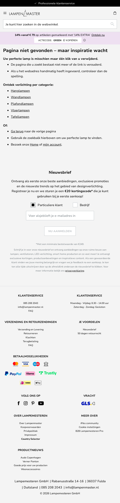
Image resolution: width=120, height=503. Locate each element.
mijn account (52, 144)
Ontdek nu (98, 35)
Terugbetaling (30, 341)
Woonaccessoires (30, 469)
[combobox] (60, 24)
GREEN (57, 40)
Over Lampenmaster (30, 423)
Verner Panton (31, 461)
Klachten (31, 337)
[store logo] (26, 13)
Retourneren (31, 333)
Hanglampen (20, 90)
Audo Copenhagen (31, 457)
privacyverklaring (74, 270)
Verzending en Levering (30, 329)
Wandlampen (21, 97)
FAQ (30, 310)
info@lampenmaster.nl (30, 306)
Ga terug (17, 131)
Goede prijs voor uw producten (30, 465)
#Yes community (89, 423)
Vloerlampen (20, 110)
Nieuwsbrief (89, 329)
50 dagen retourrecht (89, 333)
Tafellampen (20, 116)
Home (34, 144)
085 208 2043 (30, 302)
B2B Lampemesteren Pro (89, 430)
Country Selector (30, 438)
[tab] (30, 303)
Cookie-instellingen (89, 426)
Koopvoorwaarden (31, 426)
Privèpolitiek (30, 430)
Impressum (30, 434)
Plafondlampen (22, 103)
